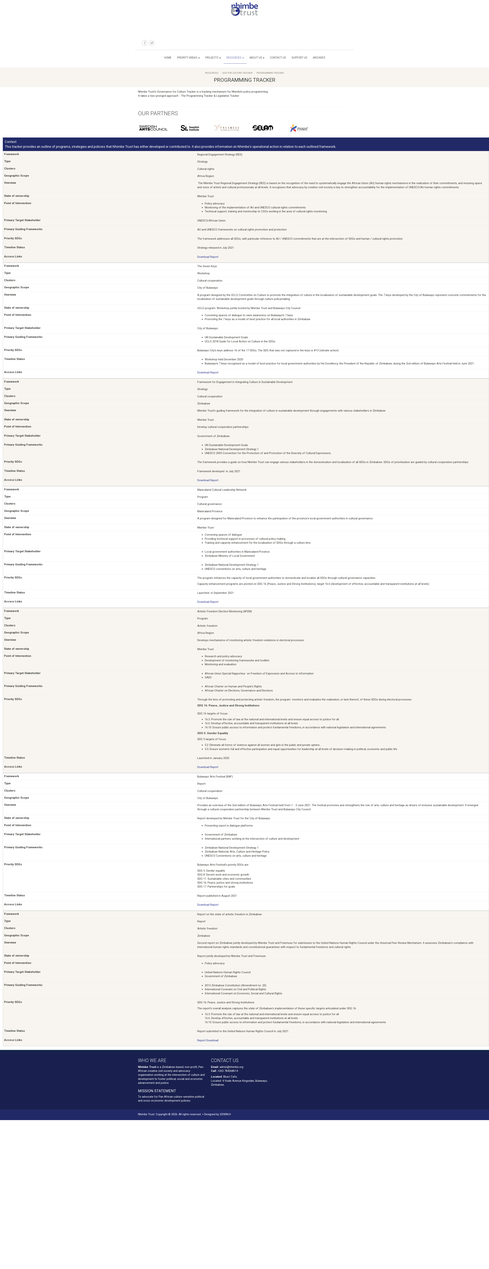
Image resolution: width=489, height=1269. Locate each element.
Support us (299, 57)
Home (167, 57)
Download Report (207, 257)
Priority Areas (188, 57)
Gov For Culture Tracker (237, 73)
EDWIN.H (225, 1114)
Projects (213, 57)
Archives (319, 57)
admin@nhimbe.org (231, 1067)
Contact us (278, 57)
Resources (235, 57)
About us (256, 57)
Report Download (207, 1040)
